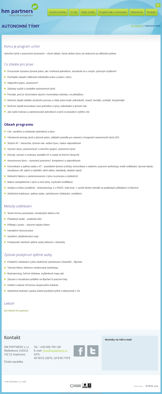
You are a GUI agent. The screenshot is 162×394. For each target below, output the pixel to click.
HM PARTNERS (137, 26)
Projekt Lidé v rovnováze (113, 12)
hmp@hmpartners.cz (55, 350)
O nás (73, 12)
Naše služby (88, 12)
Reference (137, 12)
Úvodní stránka (57, 12)
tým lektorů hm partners (16, 310)
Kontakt (151, 12)
